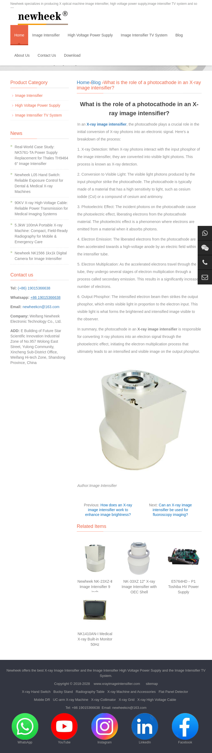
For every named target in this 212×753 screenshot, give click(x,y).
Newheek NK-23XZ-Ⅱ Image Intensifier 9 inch (95, 586)
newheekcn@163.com (41, 307)
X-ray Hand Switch (36, 692)
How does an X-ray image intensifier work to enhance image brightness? (108, 510)
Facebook (185, 728)
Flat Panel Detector (173, 692)
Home (19, 35)
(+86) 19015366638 (34, 288)
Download (72, 55)
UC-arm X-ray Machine (70, 700)
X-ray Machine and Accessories (131, 692)
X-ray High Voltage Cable (156, 700)
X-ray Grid (126, 700)
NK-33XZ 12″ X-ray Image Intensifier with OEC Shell (139, 586)
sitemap (152, 684)
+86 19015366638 (86, 708)
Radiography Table (90, 692)
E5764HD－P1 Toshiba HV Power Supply (183, 586)
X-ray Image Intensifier (62, 670)
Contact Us (47, 55)
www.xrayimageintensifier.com (117, 684)
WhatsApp (25, 728)
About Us (22, 55)
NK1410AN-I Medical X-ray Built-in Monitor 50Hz (95, 639)
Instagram (104, 728)
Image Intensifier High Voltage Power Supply (127, 670)
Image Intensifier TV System (144, 35)
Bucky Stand (63, 692)
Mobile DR (42, 700)
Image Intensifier (46, 35)
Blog (179, 35)
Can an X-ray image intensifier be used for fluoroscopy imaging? (172, 510)
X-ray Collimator (103, 700)
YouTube (64, 728)
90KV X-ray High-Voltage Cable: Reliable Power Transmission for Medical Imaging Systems (41, 208)
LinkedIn (145, 728)
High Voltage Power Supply (90, 35)
